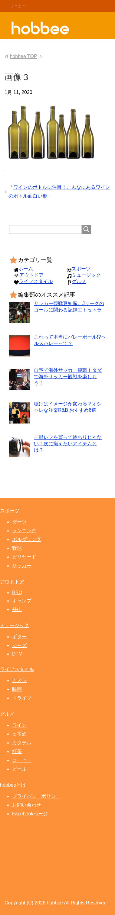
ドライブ (21, 698)
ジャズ (19, 645)
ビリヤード (24, 556)
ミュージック (86, 275)
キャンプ (21, 600)
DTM (17, 653)
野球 (17, 548)
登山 (17, 609)
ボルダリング (26, 539)
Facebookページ (30, 813)
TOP (23, 56)
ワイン (19, 725)
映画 (17, 689)
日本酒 (19, 733)
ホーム (25, 268)
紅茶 (17, 751)
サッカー (21, 565)
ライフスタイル (36, 281)
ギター (19, 636)
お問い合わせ (26, 804)
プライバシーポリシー (36, 796)
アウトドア (31, 275)
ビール (19, 769)
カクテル (21, 742)
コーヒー (21, 760)
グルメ (79, 281)
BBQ (17, 592)
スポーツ (81, 268)
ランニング (24, 530)
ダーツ (19, 521)
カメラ (19, 680)
